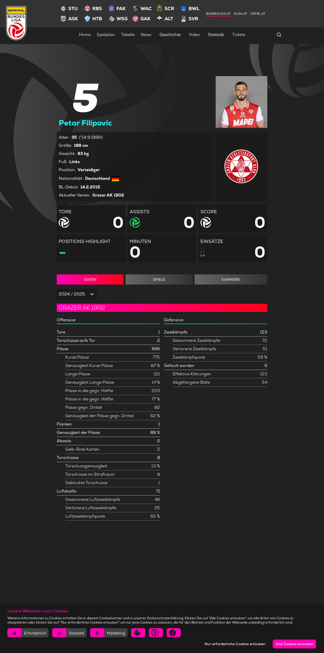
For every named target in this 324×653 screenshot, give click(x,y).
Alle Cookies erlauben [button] (294, 644)
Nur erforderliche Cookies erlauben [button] (235, 644)
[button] (28, 632)
